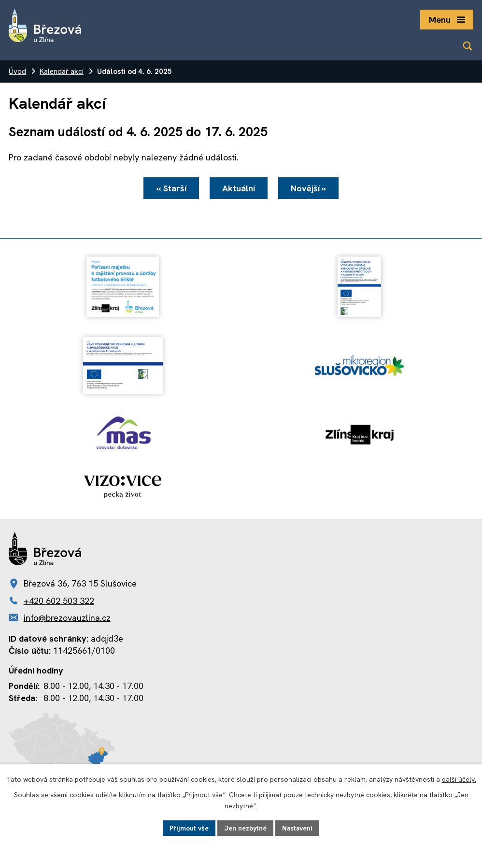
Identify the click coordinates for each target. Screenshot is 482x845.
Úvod (17, 71)
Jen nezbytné (245, 827)
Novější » (309, 188)
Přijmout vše (188, 827)
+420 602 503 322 (59, 600)
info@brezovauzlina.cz (67, 617)
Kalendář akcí (62, 71)
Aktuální (238, 188)
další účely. (459, 779)
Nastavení (297, 827)
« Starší (170, 188)
